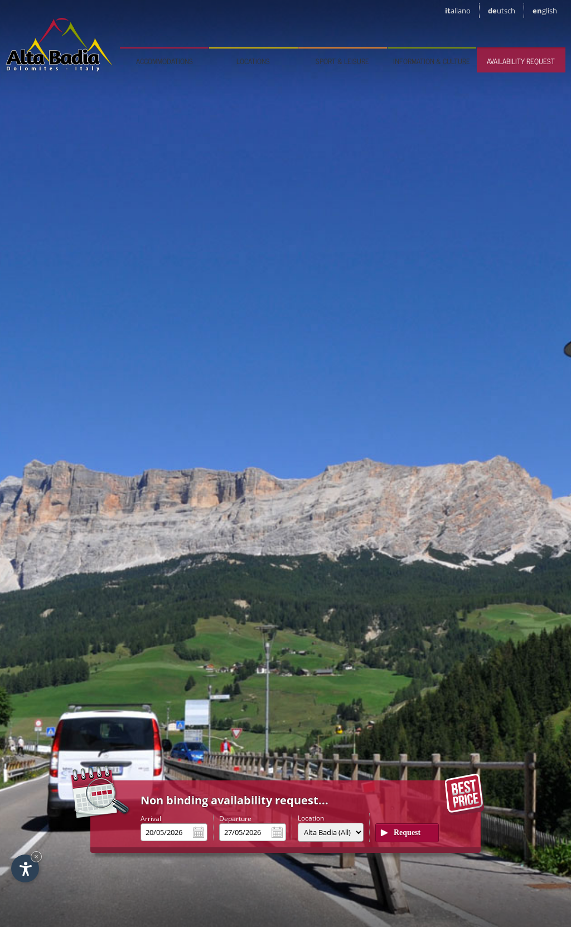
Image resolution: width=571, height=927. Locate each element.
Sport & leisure (342, 61)
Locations (253, 61)
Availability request (521, 61)
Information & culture (431, 61)
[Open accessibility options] (25, 868)
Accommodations (164, 61)
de (501, 11)
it (458, 11)
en (545, 11)
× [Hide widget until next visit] (36, 856)
